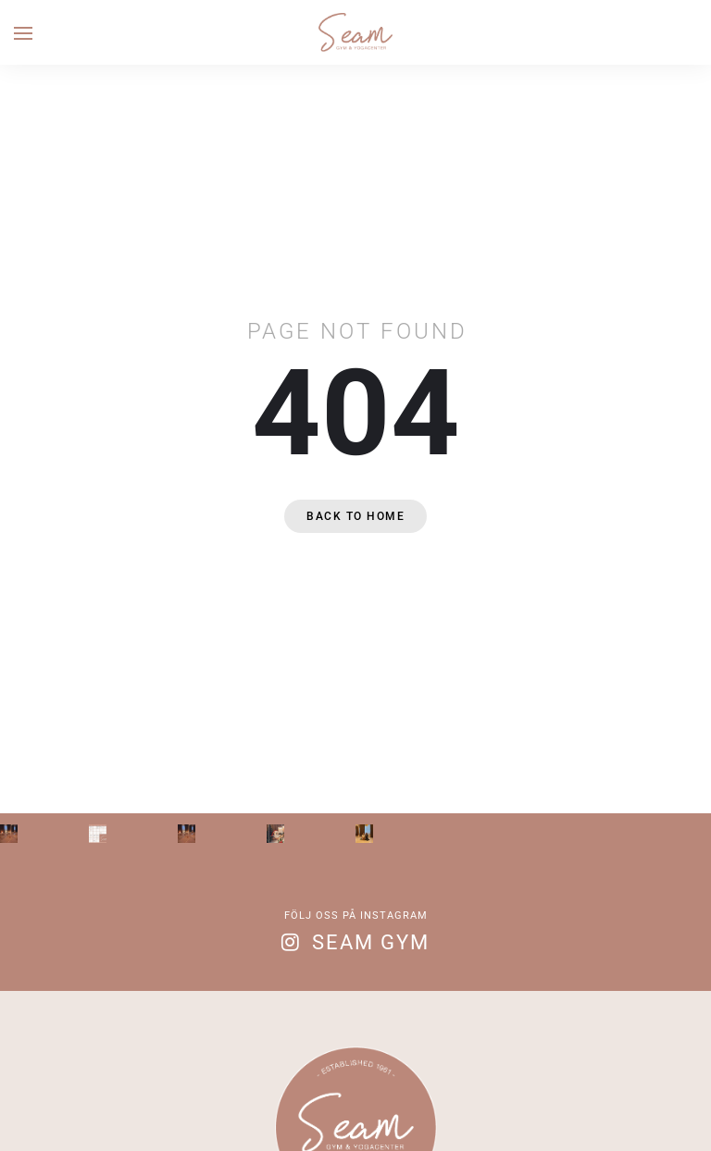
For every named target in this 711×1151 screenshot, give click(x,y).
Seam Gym (371, 942)
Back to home (355, 516)
